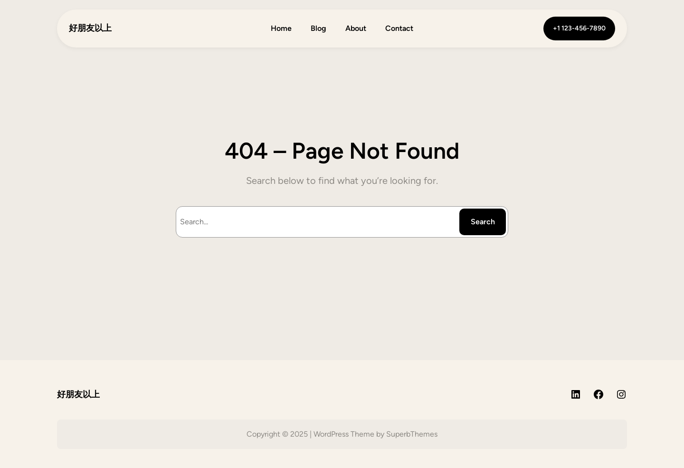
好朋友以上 (90, 28)
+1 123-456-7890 (579, 28)
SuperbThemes (411, 434)
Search (483, 221)
